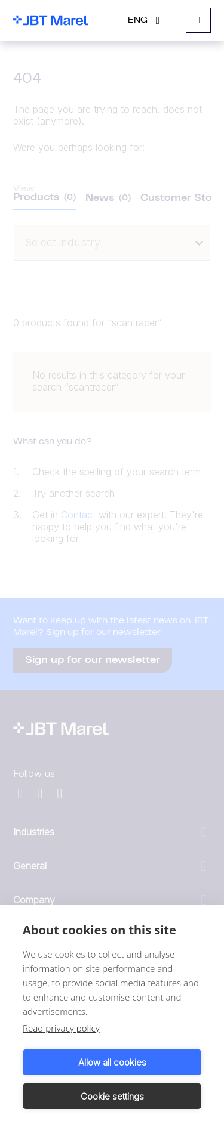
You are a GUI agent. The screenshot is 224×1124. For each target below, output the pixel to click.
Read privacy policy (61, 1028)
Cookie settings (112, 1096)
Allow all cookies (112, 1062)
